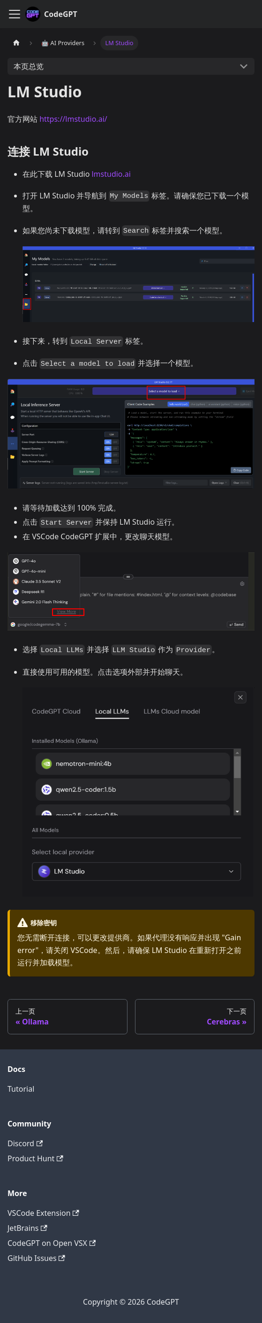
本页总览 (29, 66)
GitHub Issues (36, 1258)
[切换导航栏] (14, 14)
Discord (25, 1143)
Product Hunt (35, 1158)
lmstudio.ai (110, 174)
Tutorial (20, 1089)
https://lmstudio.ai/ (73, 119)
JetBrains (27, 1228)
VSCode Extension (43, 1213)
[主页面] (16, 43)
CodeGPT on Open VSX (51, 1243)
